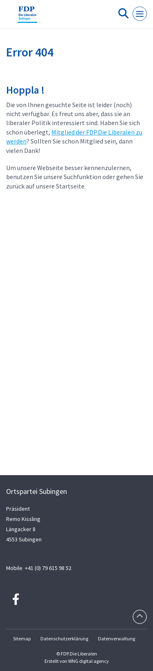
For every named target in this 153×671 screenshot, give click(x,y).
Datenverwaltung (116, 638)
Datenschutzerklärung (64, 638)
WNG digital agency (88, 661)
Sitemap (22, 638)
